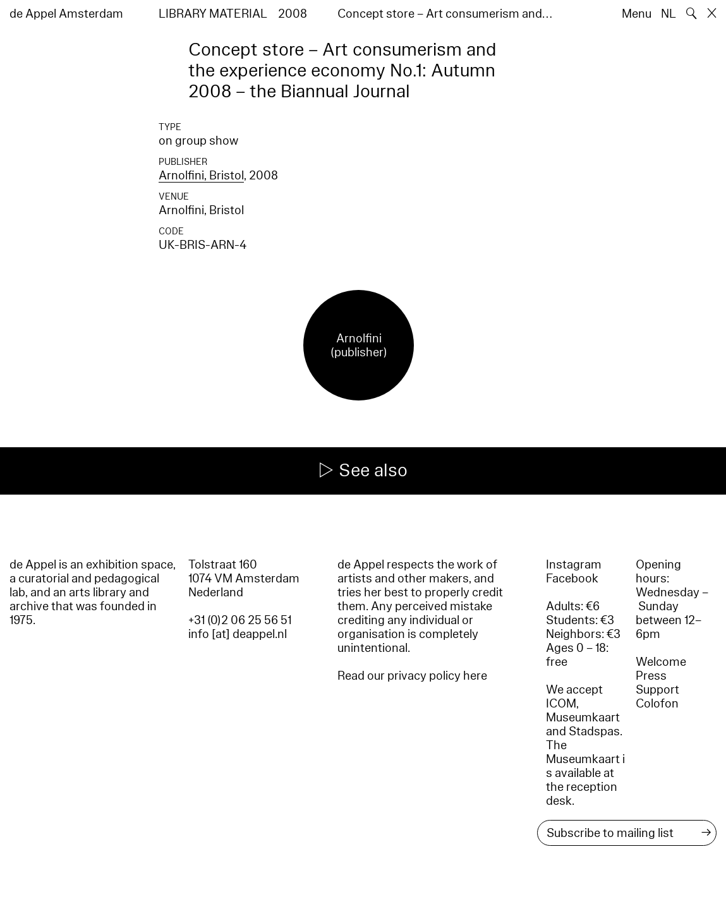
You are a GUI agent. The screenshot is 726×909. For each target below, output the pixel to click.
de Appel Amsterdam (66, 14)
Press (651, 676)
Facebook (572, 578)
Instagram (574, 565)
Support (657, 690)
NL (668, 14)
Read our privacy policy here (412, 676)
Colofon (657, 703)
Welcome (661, 662)
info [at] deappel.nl (237, 634)
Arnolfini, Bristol (201, 175)
